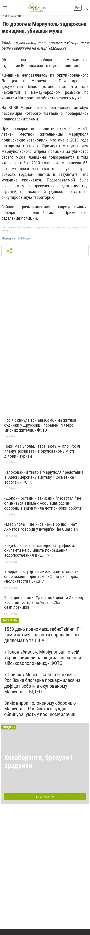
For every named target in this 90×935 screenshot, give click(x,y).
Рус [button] (77, 7)
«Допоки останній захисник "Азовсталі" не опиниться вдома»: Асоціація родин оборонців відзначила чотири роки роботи (42, 503)
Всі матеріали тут (45, 796)
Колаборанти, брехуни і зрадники (38, 761)
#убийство (24, 238)
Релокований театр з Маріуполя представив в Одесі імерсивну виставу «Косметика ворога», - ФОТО (43, 477)
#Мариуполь (8, 238)
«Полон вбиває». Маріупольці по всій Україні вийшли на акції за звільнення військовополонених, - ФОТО (42, 657)
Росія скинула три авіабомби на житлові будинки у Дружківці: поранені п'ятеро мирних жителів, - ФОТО (40, 425)
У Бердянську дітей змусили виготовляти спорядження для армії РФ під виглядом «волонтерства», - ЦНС (41, 576)
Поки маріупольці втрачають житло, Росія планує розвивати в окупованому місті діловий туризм (42, 451)
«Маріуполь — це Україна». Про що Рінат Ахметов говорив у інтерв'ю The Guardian (41, 527)
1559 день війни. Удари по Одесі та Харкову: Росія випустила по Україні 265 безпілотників (44, 602)
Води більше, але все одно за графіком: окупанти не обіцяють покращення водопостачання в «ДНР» (39, 550)
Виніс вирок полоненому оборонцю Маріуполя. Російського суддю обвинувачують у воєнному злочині (40, 708)
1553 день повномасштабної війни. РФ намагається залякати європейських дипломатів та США (43, 634)
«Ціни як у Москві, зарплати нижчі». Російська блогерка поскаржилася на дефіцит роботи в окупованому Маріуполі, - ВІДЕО (42, 683)
